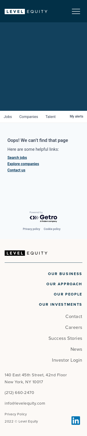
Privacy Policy (16, 414)
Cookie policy (52, 229)
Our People (68, 294)
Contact (73, 316)
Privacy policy (31, 229)
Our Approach (64, 284)
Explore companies (23, 164)
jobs (8, 117)
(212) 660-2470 (19, 392)
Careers (73, 327)
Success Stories (65, 338)
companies (28, 117)
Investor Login (67, 360)
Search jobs (17, 157)
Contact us (16, 170)
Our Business (65, 274)
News (76, 349)
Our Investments (60, 304)
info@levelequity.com (25, 403)
